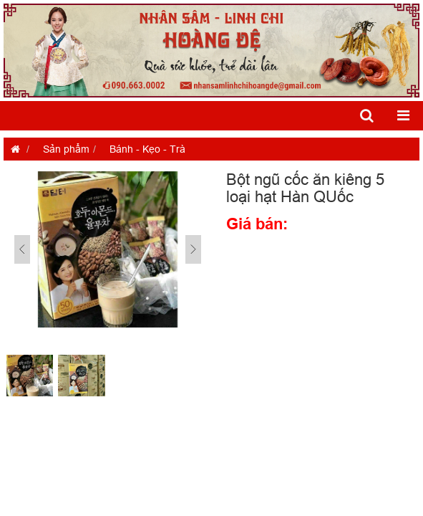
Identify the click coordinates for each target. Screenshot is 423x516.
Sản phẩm (66, 149)
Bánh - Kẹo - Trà (147, 149)
